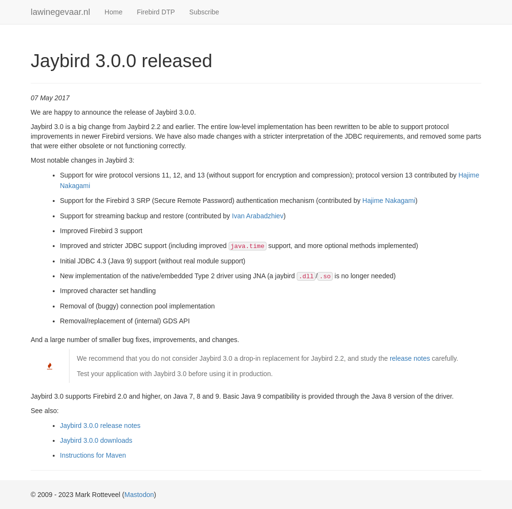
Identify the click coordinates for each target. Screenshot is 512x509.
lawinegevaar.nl (60, 12)
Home (113, 12)
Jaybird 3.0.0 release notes (100, 425)
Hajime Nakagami (388, 200)
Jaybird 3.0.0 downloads (96, 440)
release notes (410, 358)
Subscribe (204, 12)
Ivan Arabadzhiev (257, 216)
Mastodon (139, 494)
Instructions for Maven (93, 455)
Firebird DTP (156, 12)
